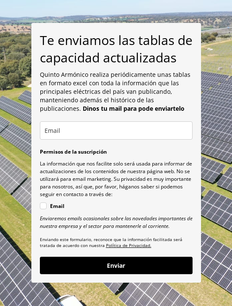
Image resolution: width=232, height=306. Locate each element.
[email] (116, 130)
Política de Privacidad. (128, 245)
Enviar (116, 265)
